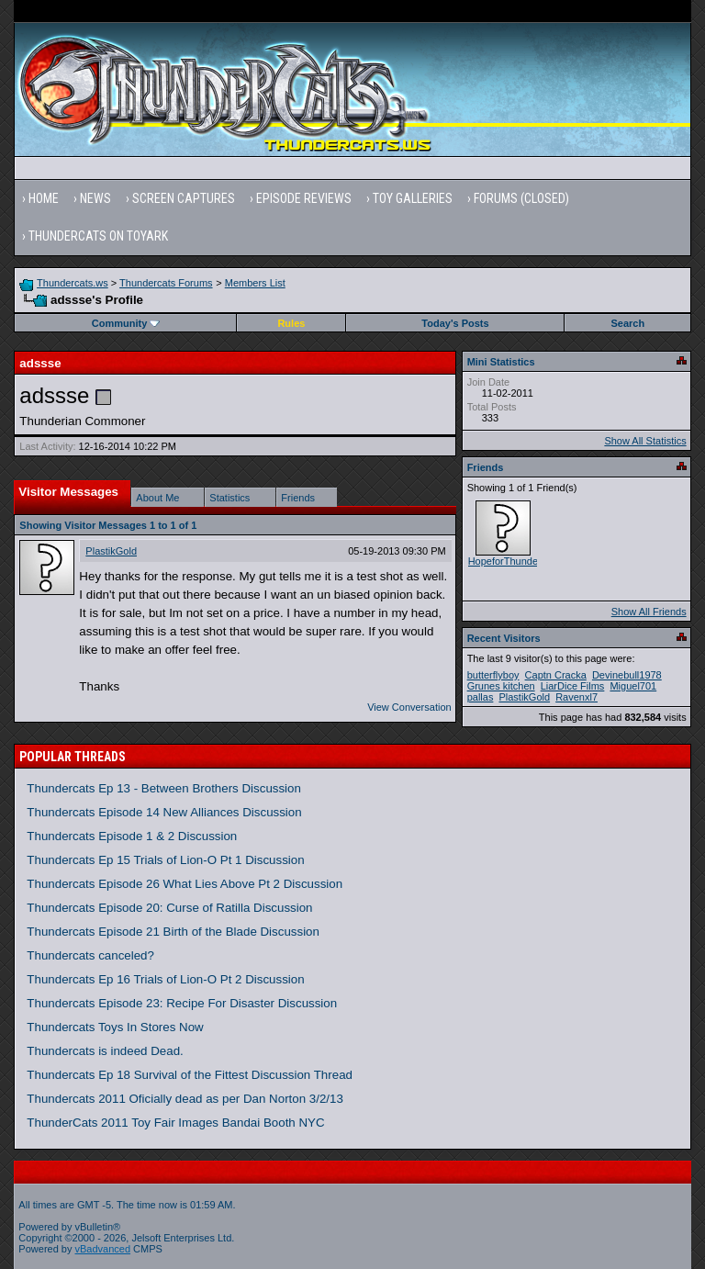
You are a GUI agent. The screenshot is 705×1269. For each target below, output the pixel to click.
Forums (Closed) (521, 198)
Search (628, 323)
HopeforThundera (507, 561)
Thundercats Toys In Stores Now (115, 1027)
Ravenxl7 (576, 696)
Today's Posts (454, 323)
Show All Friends (649, 611)
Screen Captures (183, 198)
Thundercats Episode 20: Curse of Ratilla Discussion (169, 908)
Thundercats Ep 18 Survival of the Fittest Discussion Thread (189, 1075)
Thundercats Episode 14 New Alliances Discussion (164, 812)
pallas (480, 696)
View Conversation (409, 707)
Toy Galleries (413, 198)
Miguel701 (633, 685)
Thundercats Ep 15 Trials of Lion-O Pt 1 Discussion (165, 860)
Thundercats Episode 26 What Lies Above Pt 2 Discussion (184, 884)
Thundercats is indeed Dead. (105, 1051)
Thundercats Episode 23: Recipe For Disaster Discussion (182, 1003)
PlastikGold (111, 550)
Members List (255, 282)
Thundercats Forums (165, 282)
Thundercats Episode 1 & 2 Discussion (132, 836)
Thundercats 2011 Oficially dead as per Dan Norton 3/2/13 (185, 1099)
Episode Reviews (304, 198)
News (95, 198)
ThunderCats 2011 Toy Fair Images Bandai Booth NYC (175, 1122)
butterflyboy (493, 674)
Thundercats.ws (72, 282)
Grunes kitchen (501, 685)
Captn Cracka (556, 674)
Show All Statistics (645, 440)
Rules (291, 323)
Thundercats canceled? (90, 955)
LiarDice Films (573, 685)
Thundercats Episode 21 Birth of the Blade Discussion (173, 931)
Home (43, 198)
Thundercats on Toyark (98, 236)
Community (126, 323)
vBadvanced (103, 1248)
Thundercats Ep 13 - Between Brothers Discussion (164, 788)
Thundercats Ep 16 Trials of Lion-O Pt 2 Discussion (165, 979)
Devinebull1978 (627, 674)
